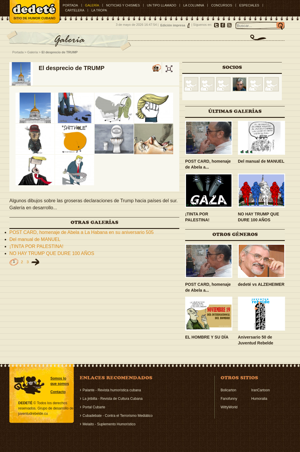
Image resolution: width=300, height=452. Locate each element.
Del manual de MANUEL (34, 239)
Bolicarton (228, 390)
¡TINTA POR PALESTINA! (36, 246)
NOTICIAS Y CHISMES (123, 5)
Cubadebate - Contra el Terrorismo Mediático (118, 416)
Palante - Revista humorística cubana (112, 390)
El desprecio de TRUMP (60, 52)
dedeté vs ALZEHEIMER (261, 284)
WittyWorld (229, 407)
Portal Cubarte (94, 407)
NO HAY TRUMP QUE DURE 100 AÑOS (51, 253)
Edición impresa (172, 25)
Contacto (58, 392)
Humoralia (259, 399)
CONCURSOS (221, 5)
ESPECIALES (249, 5)
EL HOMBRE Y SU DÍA (207, 337)
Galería (32, 52)
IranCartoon (260, 390)
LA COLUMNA (193, 5)
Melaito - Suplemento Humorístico (109, 424)
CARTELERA (74, 10)
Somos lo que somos (59, 381)
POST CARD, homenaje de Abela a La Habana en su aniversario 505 (81, 232)
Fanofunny (229, 399)
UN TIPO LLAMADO (161, 5)
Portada (70, 5)
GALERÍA (92, 5)
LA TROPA (99, 10)
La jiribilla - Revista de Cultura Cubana (113, 399)
